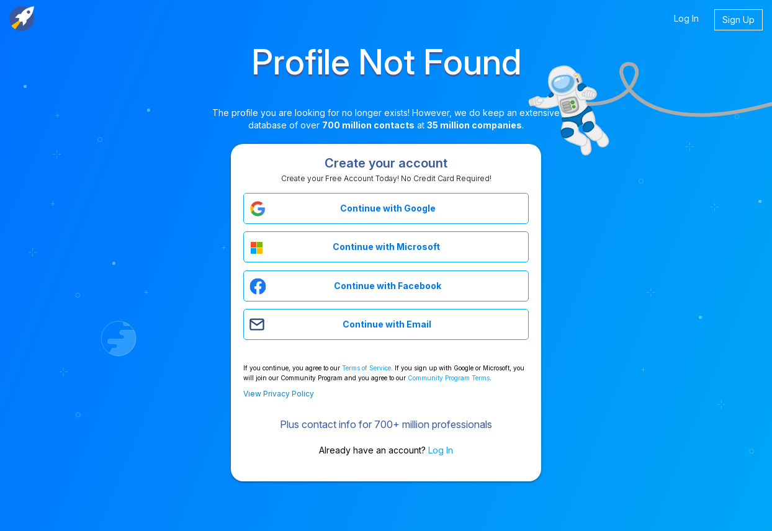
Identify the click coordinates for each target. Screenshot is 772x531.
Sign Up (738, 19)
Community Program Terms (449, 378)
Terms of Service (366, 368)
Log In (686, 18)
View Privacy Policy (278, 393)
